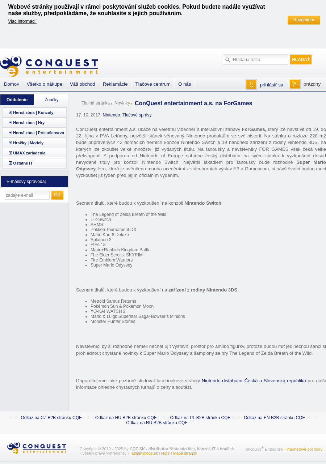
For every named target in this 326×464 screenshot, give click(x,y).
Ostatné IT (23, 163)
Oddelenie (17, 99)
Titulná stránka (96, 103)
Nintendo (111, 115)
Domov (11, 84)
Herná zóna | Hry (29, 122)
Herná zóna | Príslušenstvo (38, 133)
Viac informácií (22, 21)
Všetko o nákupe (44, 84)
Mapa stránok (185, 453)
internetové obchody (304, 449)
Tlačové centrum (153, 84)
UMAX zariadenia (29, 153)
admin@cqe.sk (144, 453)
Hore (165, 453)
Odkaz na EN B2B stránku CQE (274, 417)
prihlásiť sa (271, 85)
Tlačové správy (137, 115)
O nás (184, 84)
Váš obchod (82, 84)
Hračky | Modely (28, 143)
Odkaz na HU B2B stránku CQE (126, 417)
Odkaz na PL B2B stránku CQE (200, 417)
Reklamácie (115, 84)
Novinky (122, 103)
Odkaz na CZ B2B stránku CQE (51, 417)
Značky (52, 99)
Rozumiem (303, 19)
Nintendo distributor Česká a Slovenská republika (254, 380)
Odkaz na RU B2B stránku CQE (157, 422)
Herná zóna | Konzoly (33, 112)
